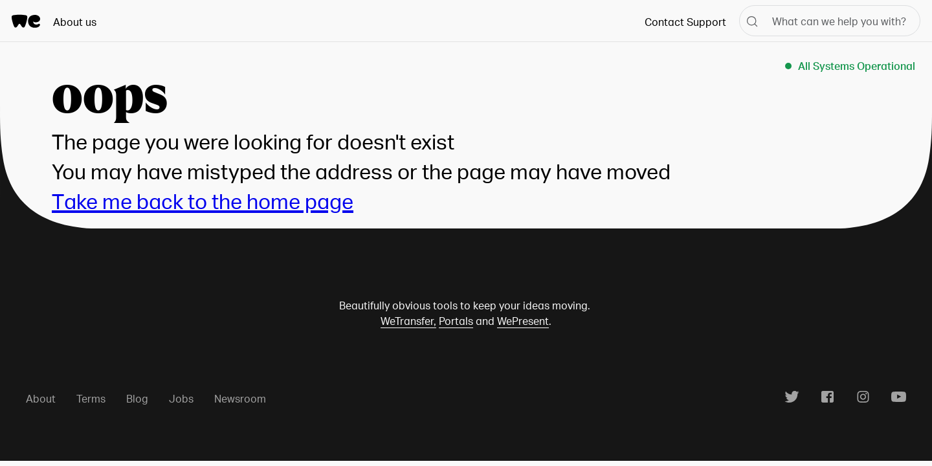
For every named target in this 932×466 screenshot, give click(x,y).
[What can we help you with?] (829, 20)
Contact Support (685, 21)
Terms (90, 398)
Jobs (181, 398)
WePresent (523, 320)
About (41, 398)
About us (74, 21)
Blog (137, 398)
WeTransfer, (408, 320)
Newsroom (240, 398)
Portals (456, 320)
